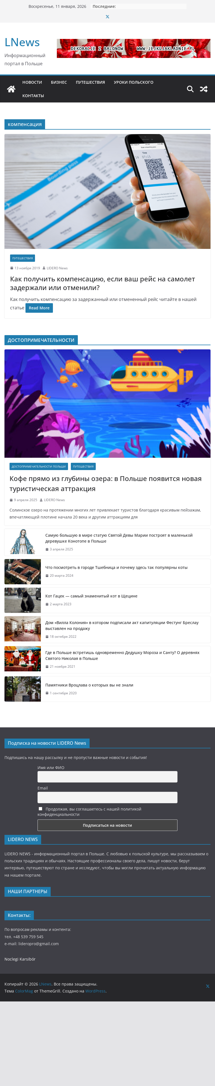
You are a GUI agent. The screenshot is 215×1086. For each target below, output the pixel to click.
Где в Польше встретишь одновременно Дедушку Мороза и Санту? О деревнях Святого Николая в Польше (122, 655)
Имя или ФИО (51, 767)
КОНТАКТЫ (33, 95)
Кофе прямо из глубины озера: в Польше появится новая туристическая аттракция (106, 483)
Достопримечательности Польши (39, 466)
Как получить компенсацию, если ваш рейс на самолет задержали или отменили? (102, 283)
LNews (22, 42)
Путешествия (22, 258)
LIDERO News (57, 268)
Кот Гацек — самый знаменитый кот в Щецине (92, 596)
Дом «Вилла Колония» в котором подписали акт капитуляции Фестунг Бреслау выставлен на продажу (121, 625)
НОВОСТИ (32, 82)
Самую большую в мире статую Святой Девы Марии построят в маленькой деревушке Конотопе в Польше (119, 538)
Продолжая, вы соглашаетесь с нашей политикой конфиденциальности (89, 811)
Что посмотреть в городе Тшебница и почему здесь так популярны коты (116, 567)
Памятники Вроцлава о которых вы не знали (89, 685)
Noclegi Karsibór (20, 959)
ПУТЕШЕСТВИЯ (90, 82)
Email (43, 788)
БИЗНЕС (59, 82)
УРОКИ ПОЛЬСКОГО (133, 82)
